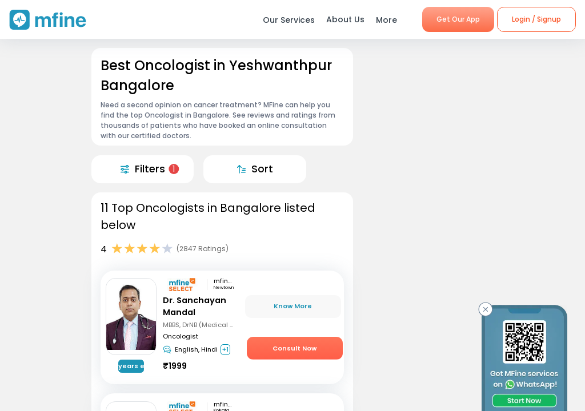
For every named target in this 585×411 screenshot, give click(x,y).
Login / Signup (536, 19)
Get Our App (458, 19)
